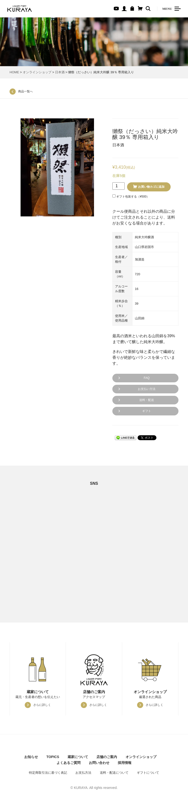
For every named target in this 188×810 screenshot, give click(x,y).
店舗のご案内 (106, 757)
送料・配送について (114, 772)
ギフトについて (148, 772)
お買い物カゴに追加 (151, 186)
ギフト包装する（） (130, 196)
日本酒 (60, 72)
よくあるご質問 (69, 763)
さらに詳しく (42, 705)
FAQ (147, 378)
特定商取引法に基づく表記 (48, 772)
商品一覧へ (25, 91)
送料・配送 (146, 400)
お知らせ (31, 757)
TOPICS (53, 757)
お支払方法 (83, 772)
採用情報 (124, 763)
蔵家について (78, 757)
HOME (14, 72)
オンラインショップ (37, 72)
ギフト (146, 411)
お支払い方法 (146, 389)
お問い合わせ (99, 763)
